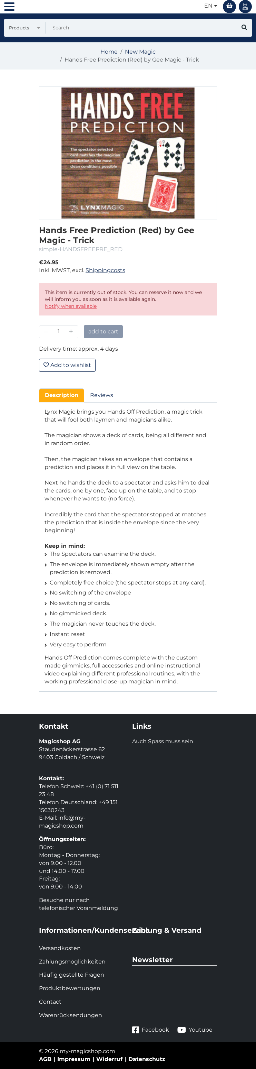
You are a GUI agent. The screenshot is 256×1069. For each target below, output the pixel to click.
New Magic (140, 51)
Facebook (150, 1030)
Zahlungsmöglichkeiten (72, 961)
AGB (45, 1059)
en (210, 5)
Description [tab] (61, 395)
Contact (50, 1001)
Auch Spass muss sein (162, 741)
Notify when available (71, 306)
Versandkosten (60, 948)
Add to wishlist (67, 365)
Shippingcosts (105, 270)
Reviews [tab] (101, 395)
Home (109, 51)
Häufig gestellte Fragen (71, 974)
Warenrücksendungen (70, 1015)
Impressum (73, 1059)
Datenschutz (146, 1059)
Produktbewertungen (69, 988)
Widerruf (109, 1059)
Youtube (195, 1030)
